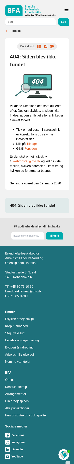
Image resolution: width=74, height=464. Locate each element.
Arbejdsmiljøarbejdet (19, 354)
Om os (9, 379)
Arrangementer (15, 394)
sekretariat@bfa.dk (28, 291)
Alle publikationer (17, 408)
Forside (16, 30)
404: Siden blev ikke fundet (32, 205)
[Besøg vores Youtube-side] (37, 456)
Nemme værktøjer (17, 361)
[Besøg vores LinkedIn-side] (37, 449)
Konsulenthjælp (16, 387)
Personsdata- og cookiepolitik (25, 415)
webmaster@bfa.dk (26, 161)
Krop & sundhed (16, 326)
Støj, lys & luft (14, 333)
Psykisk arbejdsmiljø (19, 319)
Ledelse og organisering (22, 340)
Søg (63, 21)
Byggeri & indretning (19, 347)
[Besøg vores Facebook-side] (37, 435)
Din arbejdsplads (17, 401)
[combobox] (30, 22)
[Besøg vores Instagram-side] (37, 442)
